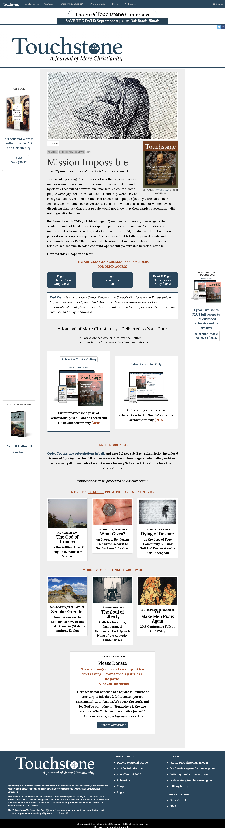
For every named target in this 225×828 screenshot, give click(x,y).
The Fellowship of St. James (105, 824)
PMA (173, 806)
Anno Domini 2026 (129, 774)
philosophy (66, 151)
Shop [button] (116, 3)
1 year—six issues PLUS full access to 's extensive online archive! (206, 319)
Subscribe (123, 780)
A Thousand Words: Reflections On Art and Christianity (19, 143)
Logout (121, 792)
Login (218, 3)
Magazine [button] (50, 3)
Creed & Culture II (19, 446)
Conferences (31, 3)
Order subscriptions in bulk (76, 453)
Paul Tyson (57, 297)
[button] (73, 4)
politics (53, 151)
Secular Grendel (67, 611)
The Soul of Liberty (112, 614)
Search (130, 3)
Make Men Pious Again (157, 619)
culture (80, 151)
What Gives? (112, 534)
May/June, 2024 (161, 189)
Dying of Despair (157, 534)
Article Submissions (130, 768)
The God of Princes (67, 539)
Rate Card (176, 800)
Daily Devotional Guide (132, 762)
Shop (120, 786)
